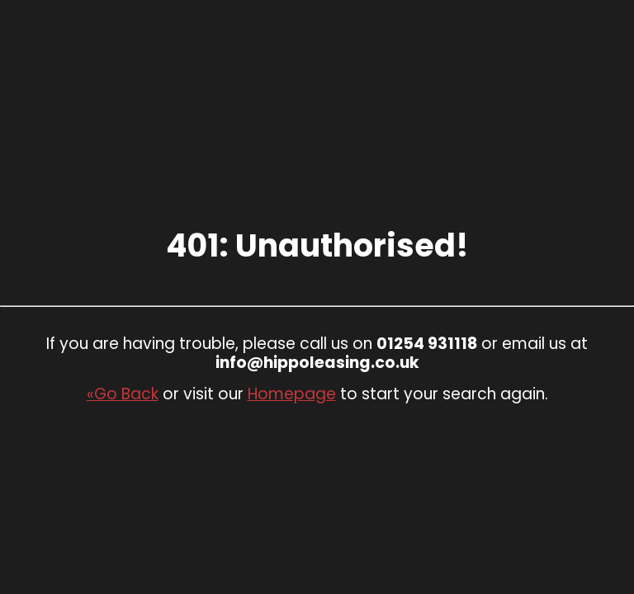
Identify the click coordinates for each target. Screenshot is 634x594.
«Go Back (122, 394)
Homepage (292, 394)
